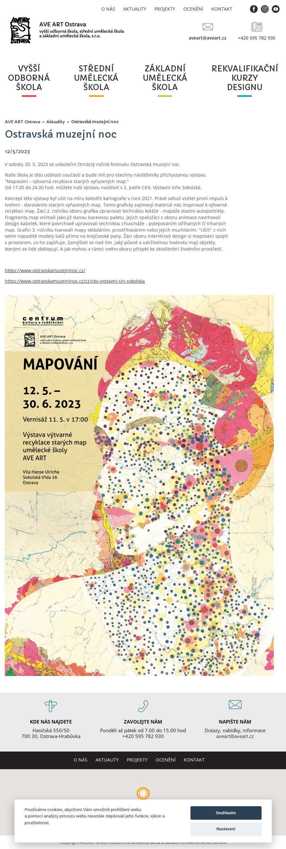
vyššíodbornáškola (29, 78)
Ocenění (193, 9)
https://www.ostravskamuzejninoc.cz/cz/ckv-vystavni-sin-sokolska (75, 281)
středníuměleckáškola (96, 78)
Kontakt (221, 9)
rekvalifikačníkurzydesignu (244, 78)
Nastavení (226, 828)
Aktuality (134, 9)
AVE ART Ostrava (22, 122)
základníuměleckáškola (165, 78)
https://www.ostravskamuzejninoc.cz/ (45, 270)
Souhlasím (226, 812)
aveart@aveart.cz (207, 38)
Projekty (164, 9)
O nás (108, 9)
